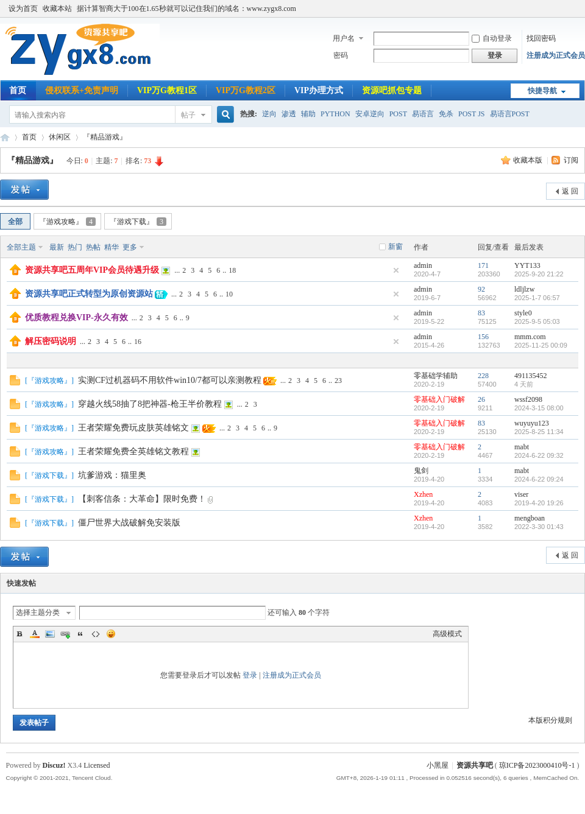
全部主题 (21, 247)
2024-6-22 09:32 (539, 455)
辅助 (308, 114)
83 (481, 313)
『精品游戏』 (105, 137)
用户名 (344, 38)
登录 (250, 675)
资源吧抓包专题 (392, 90)
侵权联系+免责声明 (81, 90)
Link (65, 634)
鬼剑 (421, 470)
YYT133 (527, 265)
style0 (523, 313)
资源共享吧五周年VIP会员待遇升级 (92, 270)
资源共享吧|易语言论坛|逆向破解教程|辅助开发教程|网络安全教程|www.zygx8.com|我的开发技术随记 (5, 137)
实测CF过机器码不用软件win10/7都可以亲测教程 (169, 380)
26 (481, 399)
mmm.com (530, 336)
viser (521, 494)
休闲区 (60, 137)
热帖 (93, 247)
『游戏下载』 (138, 221)
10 (229, 294)
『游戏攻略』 (67, 221)
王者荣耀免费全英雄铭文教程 (133, 451)
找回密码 (541, 38)
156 (483, 336)
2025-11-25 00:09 (540, 345)
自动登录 (492, 38)
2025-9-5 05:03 (537, 321)
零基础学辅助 (436, 375)
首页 (17, 90)
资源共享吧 (474, 765)
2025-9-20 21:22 (539, 274)
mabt (521, 447)
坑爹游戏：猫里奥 (112, 475)
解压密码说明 (50, 341)
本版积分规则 (550, 720)
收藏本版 (528, 160)
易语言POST (510, 114)
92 (481, 289)
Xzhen (423, 494)
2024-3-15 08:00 (539, 408)
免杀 (446, 114)
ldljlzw (524, 289)
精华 (111, 247)
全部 (15, 221)
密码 (340, 55)
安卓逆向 (370, 114)
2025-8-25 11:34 (539, 431)
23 (338, 380)
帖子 (188, 115)
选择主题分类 (38, 612)
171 (483, 265)
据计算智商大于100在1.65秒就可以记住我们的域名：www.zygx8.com (186, 8)
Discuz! (54, 765)
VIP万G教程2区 (245, 90)
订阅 (571, 160)
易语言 (423, 114)
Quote (80, 634)
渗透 (289, 114)
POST (398, 114)
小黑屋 (437, 765)
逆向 (269, 114)
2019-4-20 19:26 (539, 503)
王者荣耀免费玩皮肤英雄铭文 (133, 427)
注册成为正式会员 (555, 55)
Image (50, 634)
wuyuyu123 (531, 423)
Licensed (96, 765)
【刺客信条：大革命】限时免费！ (142, 498)
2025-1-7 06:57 (537, 297)
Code (96, 634)
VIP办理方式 (318, 90)
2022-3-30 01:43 (539, 526)
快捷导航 (542, 90)
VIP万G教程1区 (167, 90)
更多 (129, 247)
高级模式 (447, 634)
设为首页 (23, 8)
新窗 (395, 246)
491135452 (530, 375)
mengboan (529, 518)
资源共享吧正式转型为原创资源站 (89, 293)
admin (423, 265)
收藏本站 (57, 8)
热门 (75, 247)
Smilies (111, 634)
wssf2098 (528, 399)
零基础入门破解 (439, 399)
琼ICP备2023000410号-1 (537, 765)
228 (483, 375)
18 (232, 270)
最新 (56, 247)
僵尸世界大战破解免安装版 (129, 522)
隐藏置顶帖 (396, 270)
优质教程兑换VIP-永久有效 (76, 317)
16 (137, 341)
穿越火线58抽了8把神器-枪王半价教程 (150, 404)
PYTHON (335, 114)
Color (35, 634)
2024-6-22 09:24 (539, 479)
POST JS (471, 114)
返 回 (570, 191)
